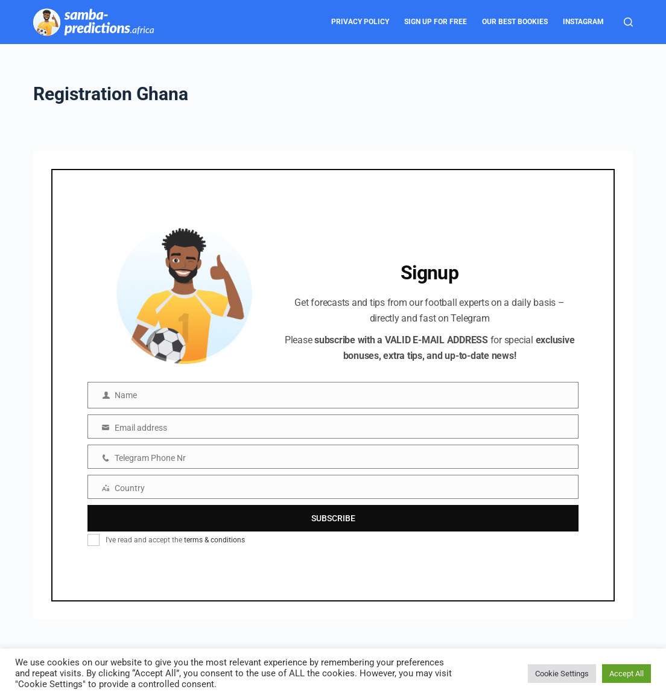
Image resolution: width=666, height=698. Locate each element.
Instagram (583, 21)
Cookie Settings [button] (562, 673)
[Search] (628, 22)
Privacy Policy (360, 21)
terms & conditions (214, 540)
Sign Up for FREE (435, 21)
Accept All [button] (626, 673)
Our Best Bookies (515, 21)
